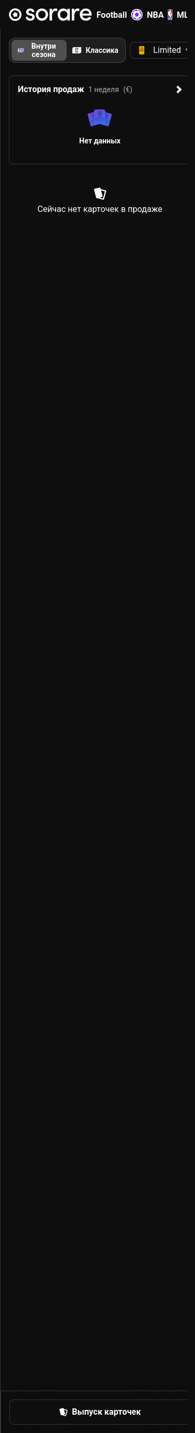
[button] (100, 1412)
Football (119, 14)
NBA (159, 14)
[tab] (96, 50)
